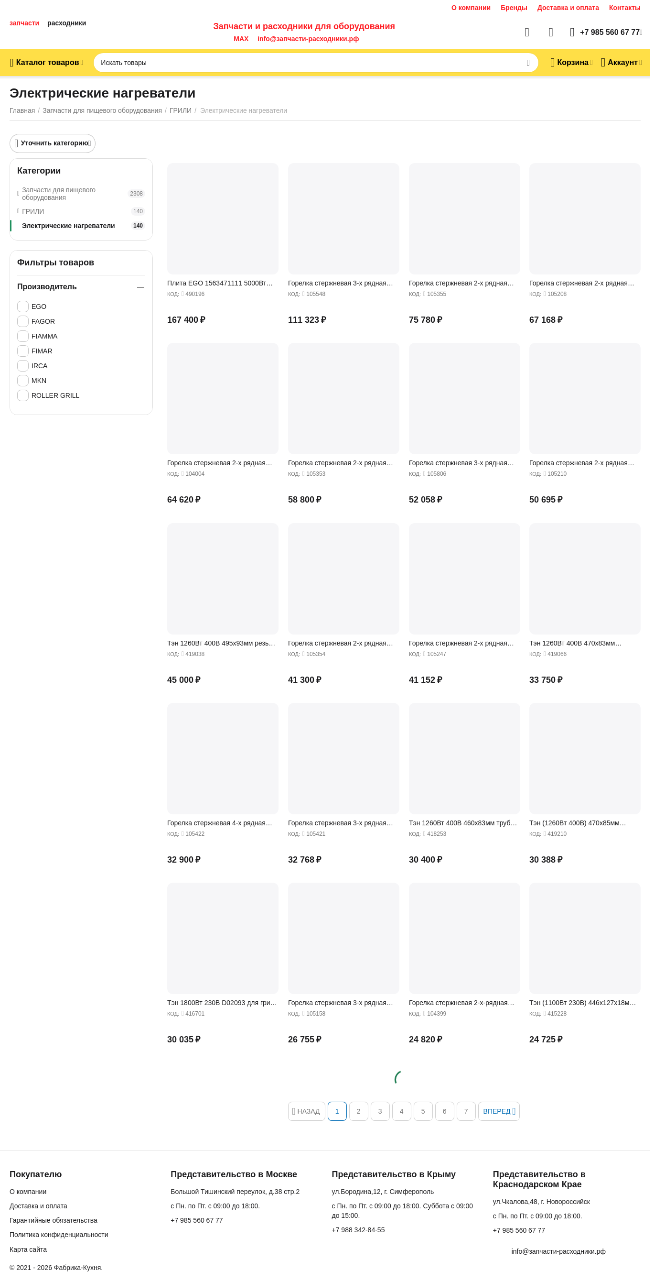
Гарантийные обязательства (53, 1220)
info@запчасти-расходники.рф (308, 39)
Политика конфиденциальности (59, 1234)
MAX (239, 39)
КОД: (173, 294)
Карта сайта (28, 1249)
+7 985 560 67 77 (197, 1220)
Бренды (514, 7)
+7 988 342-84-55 (358, 1230)
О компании (471, 7)
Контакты (625, 7)
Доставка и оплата (568, 7)
